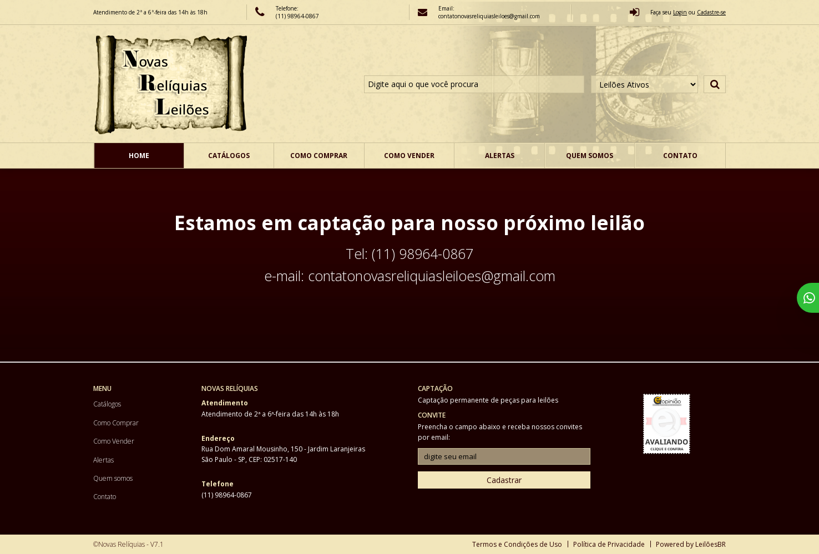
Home (139, 155)
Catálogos (229, 155)
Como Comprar (318, 155)
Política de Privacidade (609, 544)
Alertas (499, 155)
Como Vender (409, 155)
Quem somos (589, 155)
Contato (680, 155)
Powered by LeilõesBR (691, 544)
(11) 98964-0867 (297, 16)
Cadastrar (504, 480)
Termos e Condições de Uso (517, 544)
